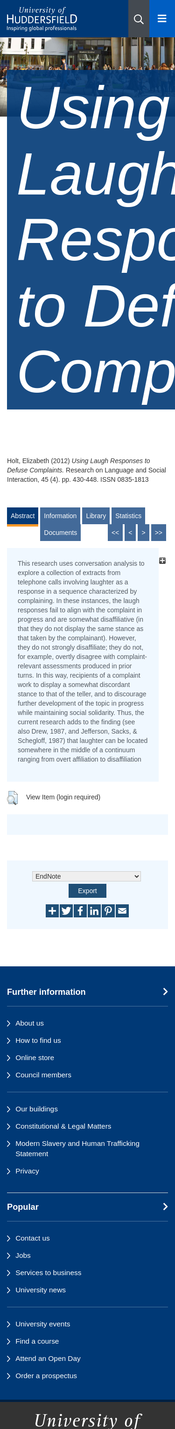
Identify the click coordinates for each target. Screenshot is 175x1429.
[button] (138, 18)
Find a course (37, 1341)
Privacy (27, 1171)
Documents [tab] (60, 532)
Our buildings (36, 1109)
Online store (34, 1057)
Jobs (23, 1255)
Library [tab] (96, 516)
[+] (162, 560)
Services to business (48, 1272)
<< (115, 532)
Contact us (32, 1238)
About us (29, 1023)
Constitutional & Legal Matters (63, 1126)
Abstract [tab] (23, 516)
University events (42, 1324)
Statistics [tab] (128, 516)
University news (40, 1290)
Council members (43, 1075)
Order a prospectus (46, 1376)
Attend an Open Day (47, 1358)
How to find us (38, 1040)
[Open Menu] (162, 18)
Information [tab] (60, 516)
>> (158, 532)
